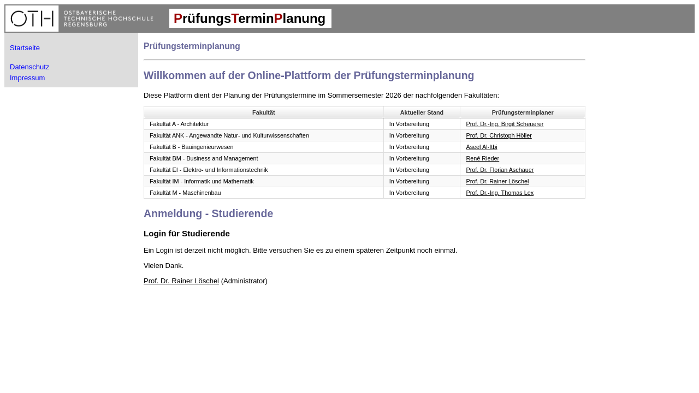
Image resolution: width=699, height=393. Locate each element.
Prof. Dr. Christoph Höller (498, 135)
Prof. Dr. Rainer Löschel (497, 181)
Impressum (27, 78)
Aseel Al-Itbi (481, 147)
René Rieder (482, 158)
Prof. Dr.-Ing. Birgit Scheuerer (504, 124)
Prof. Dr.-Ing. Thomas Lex (500, 192)
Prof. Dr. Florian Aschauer (500, 169)
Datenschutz (29, 67)
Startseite (25, 48)
